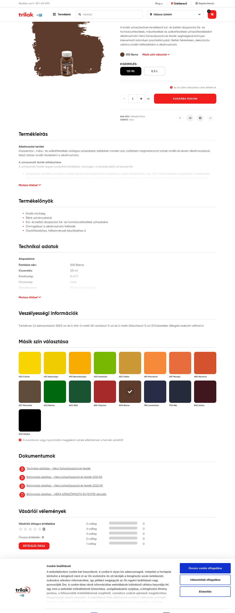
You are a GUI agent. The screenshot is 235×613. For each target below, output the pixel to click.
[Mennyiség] (132, 98)
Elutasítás (205, 569)
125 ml (131, 71)
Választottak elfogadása (205, 557)
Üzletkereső (179, 3)
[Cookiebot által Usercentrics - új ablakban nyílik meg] (23, 606)
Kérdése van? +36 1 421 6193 (34, 3)
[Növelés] (141, 98)
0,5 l (154, 71)
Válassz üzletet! (175, 14)
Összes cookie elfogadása (205, 546)
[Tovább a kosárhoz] (212, 14)
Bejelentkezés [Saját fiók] (204, 3)
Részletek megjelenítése (62, 605)
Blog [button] (157, 3)
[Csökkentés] (124, 98)
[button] (62, 14)
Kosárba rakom (185, 98)
